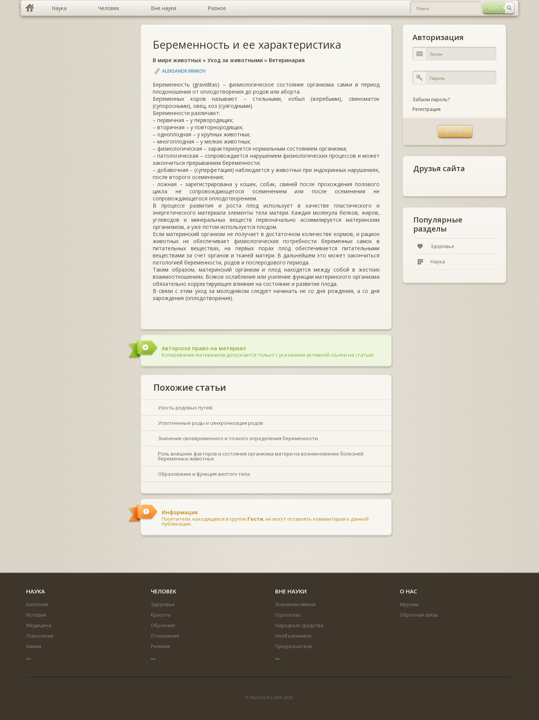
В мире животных (177, 60)
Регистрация (426, 109)
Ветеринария (287, 60)
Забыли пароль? (431, 99)
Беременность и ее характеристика (247, 44)
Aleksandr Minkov (183, 71)
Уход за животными (235, 60)
